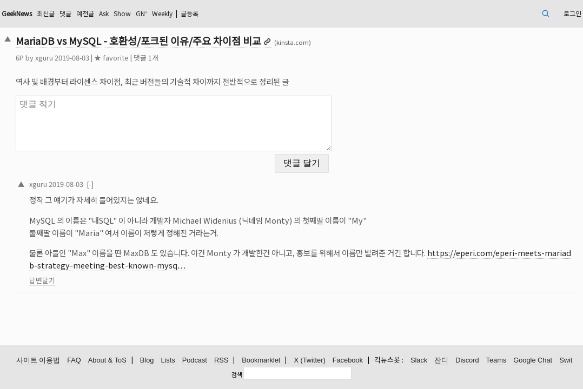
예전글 (159, 13)
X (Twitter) (309, 361)
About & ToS (107, 361)
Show (203, 13)
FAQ (74, 361)
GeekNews (79, 13)
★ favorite (167, 57)
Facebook (348, 361)
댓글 (137, 13)
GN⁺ (225, 13)
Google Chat (532, 361)
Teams (496, 361)
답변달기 (98, 274)
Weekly (250, 13)
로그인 (512, 13)
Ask (181, 13)
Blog (147, 361)
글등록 (283, 13)
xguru (100, 57)
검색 (236, 374)
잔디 (441, 361)
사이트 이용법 (38, 361)
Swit (565, 361)
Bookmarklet (261, 361)
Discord (467, 361)
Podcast (194, 361)
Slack (418, 361)
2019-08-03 (121, 177)
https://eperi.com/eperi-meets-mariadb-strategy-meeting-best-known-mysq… (303, 252)
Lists (168, 361)
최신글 (114, 13)
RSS (221, 361)
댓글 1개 (201, 57)
